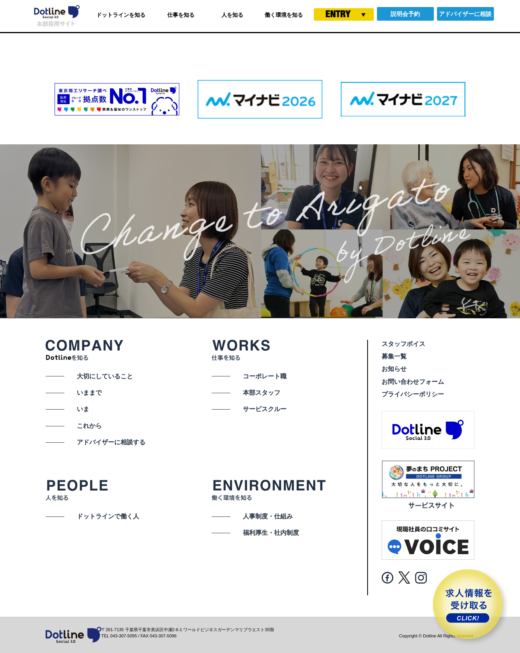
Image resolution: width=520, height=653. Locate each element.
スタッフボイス (403, 344)
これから (89, 425)
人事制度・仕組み (268, 516)
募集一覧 (394, 356)
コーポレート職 (265, 376)
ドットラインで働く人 (108, 516)
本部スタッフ (261, 392)
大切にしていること (105, 376)
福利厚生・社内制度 (271, 532)
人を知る (232, 15)
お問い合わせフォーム (413, 381)
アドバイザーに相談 (465, 14)
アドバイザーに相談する (111, 442)
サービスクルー (265, 409)
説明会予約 (405, 14)
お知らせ (394, 369)
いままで (89, 392)
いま (83, 409)
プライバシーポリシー (413, 394)
